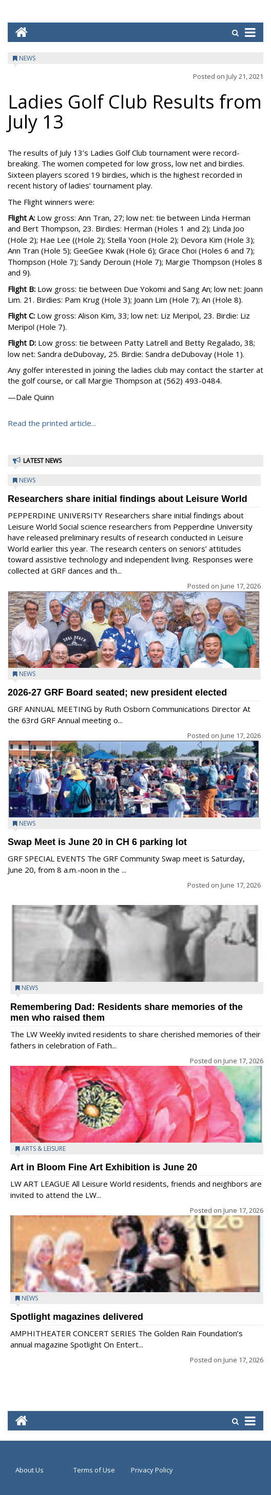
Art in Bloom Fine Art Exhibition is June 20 (103, 1167)
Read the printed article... (52, 423)
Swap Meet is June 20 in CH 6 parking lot (97, 842)
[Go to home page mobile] (18, 32)
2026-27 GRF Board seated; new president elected (117, 692)
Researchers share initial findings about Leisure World (127, 499)
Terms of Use (94, 1470)
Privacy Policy (152, 1470)
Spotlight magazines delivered (76, 1317)
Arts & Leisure (44, 1148)
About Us (29, 1470)
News (27, 58)
